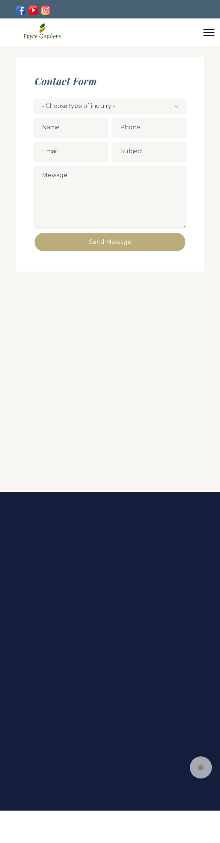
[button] (201, 767)
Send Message (110, 241)
